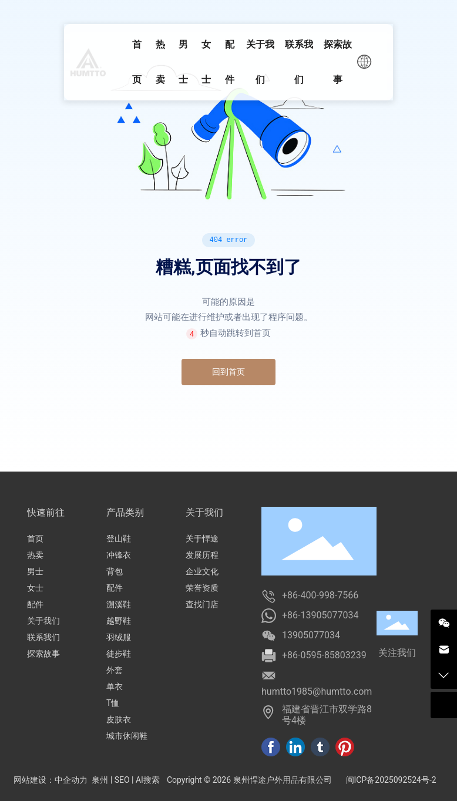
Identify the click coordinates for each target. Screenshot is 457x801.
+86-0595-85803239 (324, 655)
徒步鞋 (118, 653)
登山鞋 (118, 538)
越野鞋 (118, 620)
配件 (35, 604)
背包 (114, 571)
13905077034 (311, 635)
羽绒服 (118, 637)
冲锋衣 (118, 555)
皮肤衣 (118, 719)
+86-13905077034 (320, 615)
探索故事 (43, 653)
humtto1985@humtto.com (316, 691)
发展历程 (202, 555)
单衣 (114, 686)
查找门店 (202, 604)
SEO (122, 780)
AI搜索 (148, 780)
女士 (35, 588)
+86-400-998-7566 (320, 595)
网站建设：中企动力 (51, 780)
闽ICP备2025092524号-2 (391, 780)
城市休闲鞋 (126, 736)
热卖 (35, 555)
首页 (35, 538)
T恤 (112, 703)
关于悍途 (202, 538)
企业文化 (202, 571)
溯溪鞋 (118, 604)
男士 (35, 571)
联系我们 (43, 637)
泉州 (100, 780)
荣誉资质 (202, 588)
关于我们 (43, 620)
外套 (114, 670)
